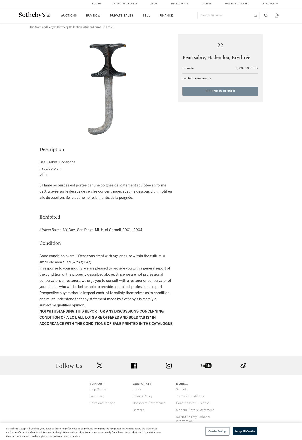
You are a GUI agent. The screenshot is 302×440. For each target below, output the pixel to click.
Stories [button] (206, 3)
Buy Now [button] (93, 15)
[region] (151, 431)
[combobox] (228, 15)
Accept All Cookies (245, 431)
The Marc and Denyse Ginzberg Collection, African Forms (65, 27)
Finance (166, 15)
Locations (97, 396)
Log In (96, 3)
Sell (146, 15)
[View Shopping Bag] (276, 15)
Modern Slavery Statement (195, 410)
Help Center (98, 389)
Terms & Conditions (190, 396)
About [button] (154, 3)
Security (182, 389)
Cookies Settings (217, 431)
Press (137, 389)
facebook (134, 365)
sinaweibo (243, 365)
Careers (138, 410)
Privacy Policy (142, 396)
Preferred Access (125, 3)
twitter (99, 365)
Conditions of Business (193, 403)
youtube (206, 365)
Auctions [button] (69, 15)
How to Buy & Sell (237, 3)
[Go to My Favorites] (266, 15)
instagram (169, 365)
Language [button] (268, 3)
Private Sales (121, 15)
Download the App (103, 403)
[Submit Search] (255, 15)
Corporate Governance (149, 403)
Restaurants (179, 3)
